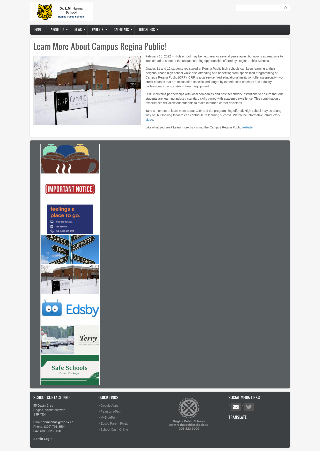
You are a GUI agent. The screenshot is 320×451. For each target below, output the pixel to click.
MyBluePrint (109, 417)
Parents (98, 29)
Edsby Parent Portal (114, 423)
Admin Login (42, 439)
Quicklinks (147, 29)
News (78, 29)
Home (38, 29)
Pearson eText (111, 411)
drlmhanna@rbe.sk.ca (58, 422)
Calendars (121, 29)
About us (57, 29)
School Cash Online (114, 429)
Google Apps (109, 405)
